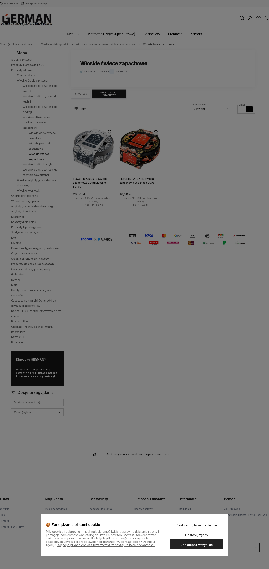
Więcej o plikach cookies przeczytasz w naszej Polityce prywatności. (106, 545)
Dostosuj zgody (196, 535)
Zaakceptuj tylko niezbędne (196, 525)
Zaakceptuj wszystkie (197, 545)
